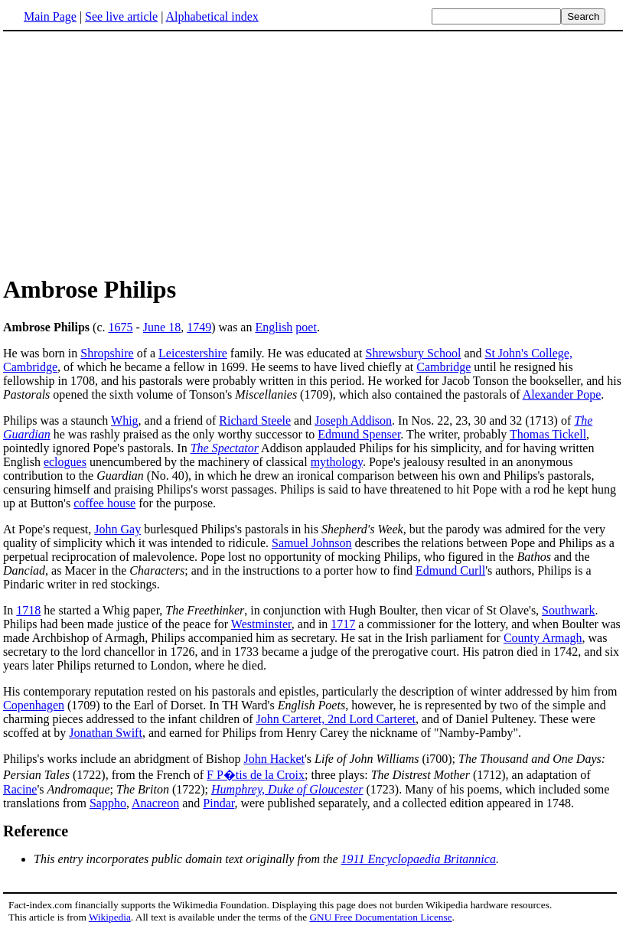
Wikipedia (110, 917)
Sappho (108, 803)
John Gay (117, 529)
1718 (28, 610)
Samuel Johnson (311, 542)
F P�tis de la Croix (256, 774)
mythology (337, 461)
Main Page (50, 16)
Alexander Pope (562, 394)
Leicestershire (192, 353)
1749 (199, 327)
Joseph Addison (353, 420)
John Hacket (274, 758)
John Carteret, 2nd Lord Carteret (336, 718)
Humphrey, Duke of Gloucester (287, 789)
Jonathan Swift (105, 732)
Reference (35, 831)
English (273, 327)
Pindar (218, 803)
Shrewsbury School (413, 353)
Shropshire (106, 353)
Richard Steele (255, 420)
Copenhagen (33, 705)
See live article (121, 16)
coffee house (104, 503)
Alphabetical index (211, 16)
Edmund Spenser (359, 434)
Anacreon (155, 803)
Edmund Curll (450, 570)
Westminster (261, 624)
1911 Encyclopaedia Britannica (418, 858)
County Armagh (543, 637)
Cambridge (443, 366)
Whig (125, 420)
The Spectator (225, 448)
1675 (121, 327)
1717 (343, 624)
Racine (20, 789)
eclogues (65, 461)
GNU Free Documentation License (380, 917)
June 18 (162, 327)
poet (306, 327)
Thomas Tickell (548, 434)
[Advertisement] (131, 152)
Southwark (568, 610)
